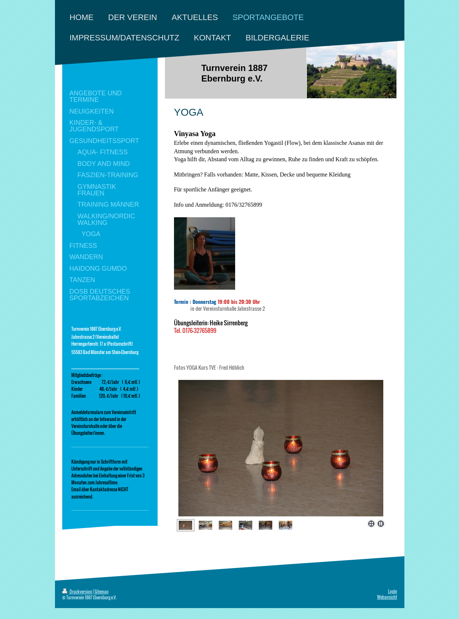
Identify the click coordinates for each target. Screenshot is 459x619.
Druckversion (77, 591)
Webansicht (387, 597)
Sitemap (101, 591)
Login (392, 591)
